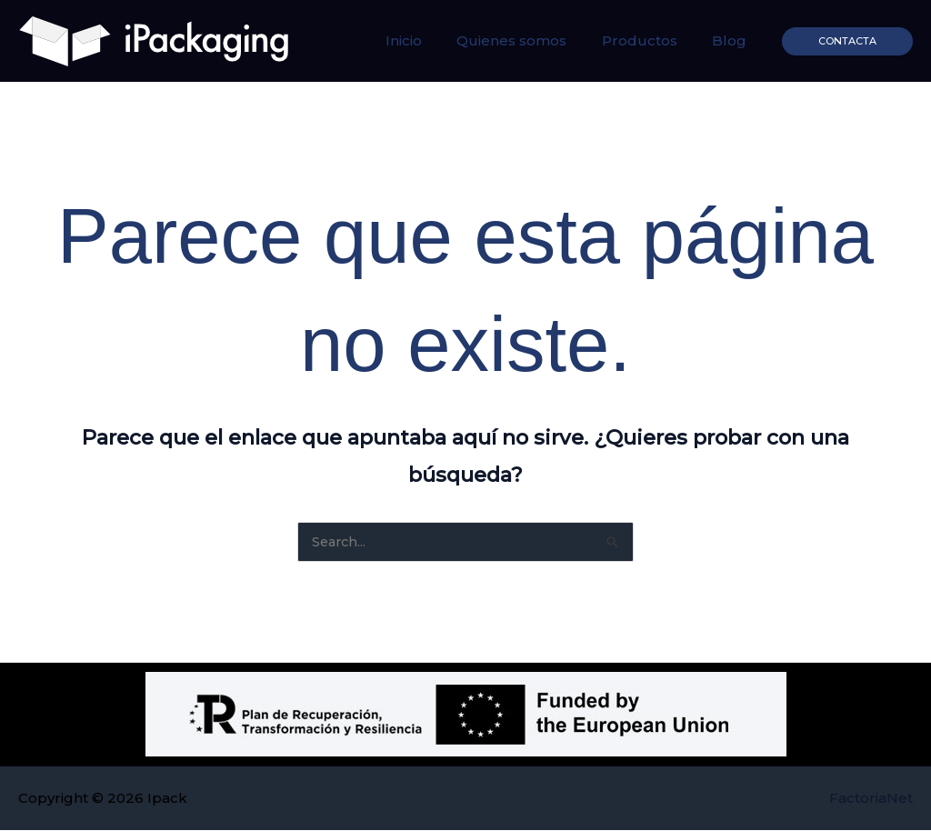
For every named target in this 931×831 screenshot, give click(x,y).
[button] (847, 41)
